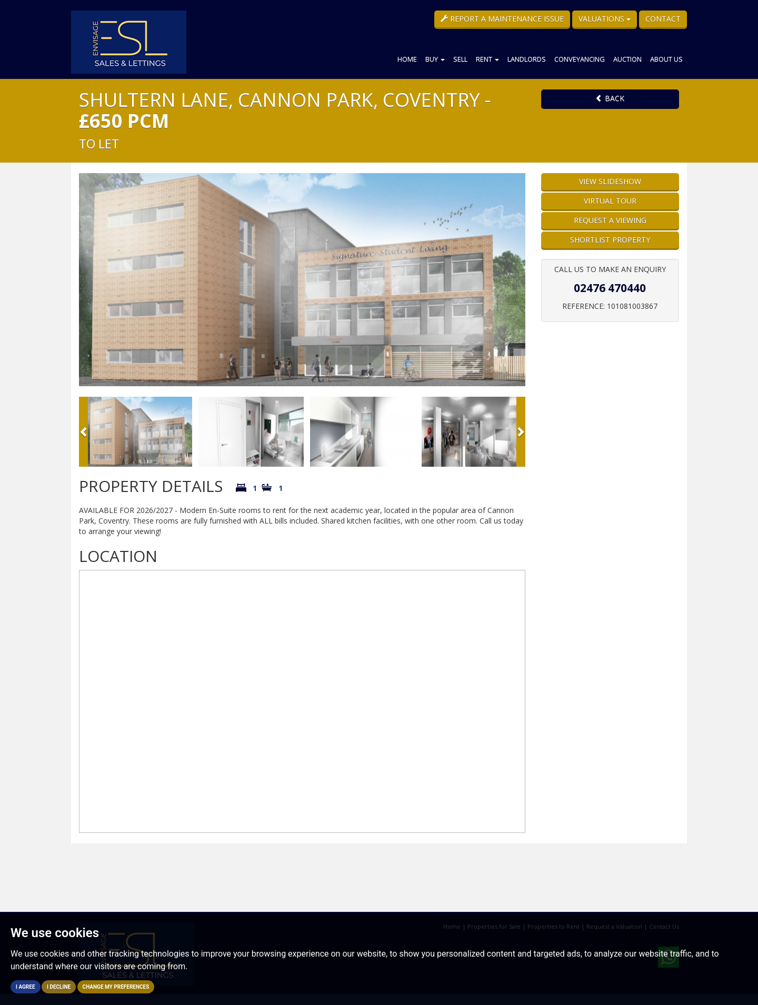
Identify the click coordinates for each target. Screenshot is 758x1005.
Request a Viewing (610, 220)
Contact (663, 19)
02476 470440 (610, 287)
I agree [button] (25, 987)
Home (407, 59)
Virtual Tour (610, 201)
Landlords (526, 59)
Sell (460, 59)
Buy (435, 59)
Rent (487, 59)
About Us (666, 59)
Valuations (605, 19)
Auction (627, 59)
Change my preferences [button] (116, 987)
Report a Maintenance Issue (502, 19)
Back (609, 98)
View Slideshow (610, 181)
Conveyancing (579, 59)
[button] (83, 432)
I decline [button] (59, 987)
